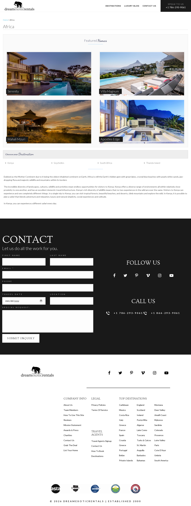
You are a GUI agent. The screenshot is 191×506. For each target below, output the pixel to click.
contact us (96, 446)
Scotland (141, 410)
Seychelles (59, 163)
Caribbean (124, 405)
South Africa (106, 163)
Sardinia (158, 425)
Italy (121, 420)
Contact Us (69, 440)
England (140, 405)
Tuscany (141, 435)
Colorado (158, 430)
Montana (158, 405)
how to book (97, 451)
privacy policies (98, 405)
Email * (8, 268)
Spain (121, 435)
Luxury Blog (131, 6)
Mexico (122, 410)
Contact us (149, 6)
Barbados (141, 455)
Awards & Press (71, 430)
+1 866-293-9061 (162, 313)
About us (68, 405)
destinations (97, 456)
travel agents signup (101, 441)
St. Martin (141, 445)
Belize (122, 455)
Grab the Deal (70, 445)
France (122, 430)
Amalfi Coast (160, 415)
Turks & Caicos (144, 440)
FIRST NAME (11, 255)
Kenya (10, 163)
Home (5, 20)
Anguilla (140, 450)
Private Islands (126, 460)
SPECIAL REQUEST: (16, 307)
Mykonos (158, 420)
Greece (122, 425)
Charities (68, 435)
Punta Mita (142, 420)
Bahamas (141, 460)
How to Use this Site (74, 415)
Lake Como (142, 430)
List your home (71, 450)
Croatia (122, 440)
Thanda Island (153, 163)
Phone (7, 281)
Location (58, 294)
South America (161, 460)
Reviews (67, 420)
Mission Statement (72, 425)
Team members (71, 410)
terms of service (99, 410)
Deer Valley (159, 410)
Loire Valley (159, 440)
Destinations (113, 6)
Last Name (58, 255)
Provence (158, 435)
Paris (156, 445)
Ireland (140, 415)
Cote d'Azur (160, 450)
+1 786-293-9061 (176, 7)
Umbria (157, 455)
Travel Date (12, 294)
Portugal (123, 450)
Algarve (140, 425)
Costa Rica (124, 415)
